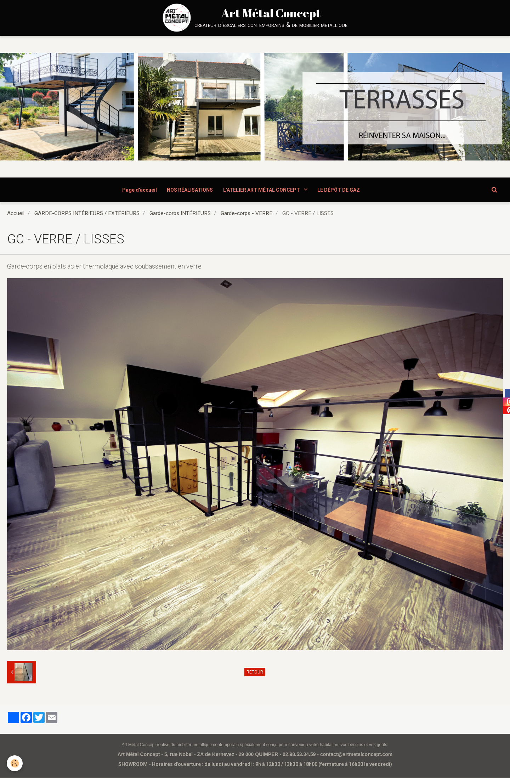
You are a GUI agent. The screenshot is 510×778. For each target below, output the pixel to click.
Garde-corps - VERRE (246, 213)
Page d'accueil (138, 190)
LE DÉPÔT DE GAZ (339, 190)
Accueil (15, 213)
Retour (254, 672)
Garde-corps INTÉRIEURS (180, 213)
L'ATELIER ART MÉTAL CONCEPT (262, 190)
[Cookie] (15, 763)
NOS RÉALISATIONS (190, 190)
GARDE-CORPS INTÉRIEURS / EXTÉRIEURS (87, 213)
